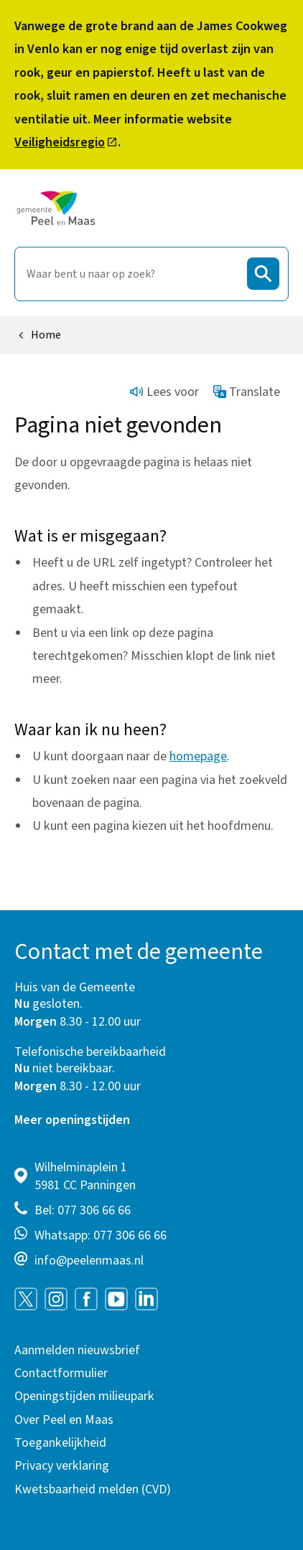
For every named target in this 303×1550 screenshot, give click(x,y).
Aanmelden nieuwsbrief (77, 1350)
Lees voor (164, 392)
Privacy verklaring (61, 1466)
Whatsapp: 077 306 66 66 (100, 1235)
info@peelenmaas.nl (89, 1261)
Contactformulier (61, 1373)
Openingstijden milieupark (84, 1396)
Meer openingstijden (72, 1120)
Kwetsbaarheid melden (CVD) (92, 1489)
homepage (198, 756)
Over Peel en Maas (63, 1420)
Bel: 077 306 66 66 (82, 1210)
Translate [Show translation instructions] (247, 392)
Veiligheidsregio (66, 142)
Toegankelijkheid (60, 1443)
